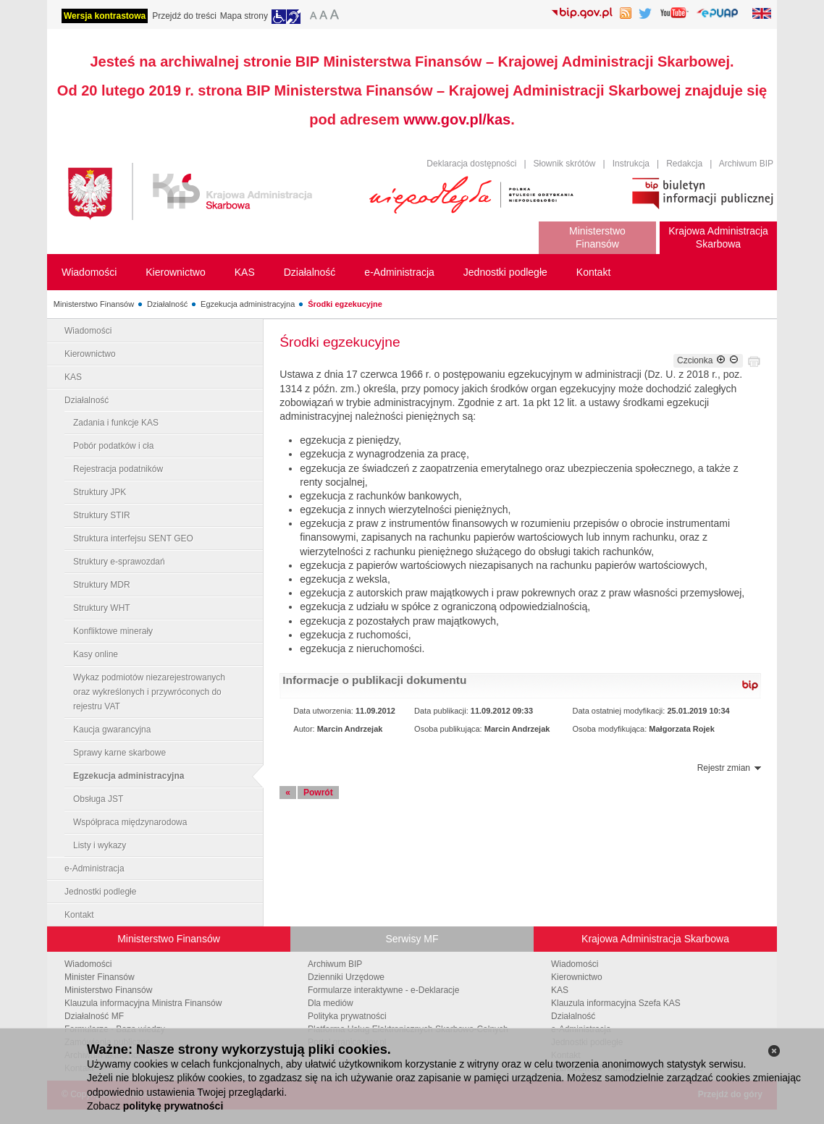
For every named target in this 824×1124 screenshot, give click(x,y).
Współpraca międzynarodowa (130, 822)
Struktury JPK (99, 492)
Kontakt (79, 915)
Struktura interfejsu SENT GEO (133, 538)
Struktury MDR (101, 585)
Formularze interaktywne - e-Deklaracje (383, 990)
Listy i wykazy (99, 845)
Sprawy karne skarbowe (119, 753)
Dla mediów (330, 1003)
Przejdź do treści (184, 16)
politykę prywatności (173, 1106)
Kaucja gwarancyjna (112, 729)
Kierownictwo (90, 354)
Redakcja (684, 164)
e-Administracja (94, 868)
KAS (73, 377)
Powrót (318, 792)
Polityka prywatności (347, 1016)
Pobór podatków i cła (113, 446)
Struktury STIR (101, 515)
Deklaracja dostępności (471, 164)
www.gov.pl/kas (456, 119)
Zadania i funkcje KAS (116, 423)
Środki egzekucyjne (345, 304)
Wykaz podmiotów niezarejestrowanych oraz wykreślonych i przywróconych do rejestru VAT (149, 691)
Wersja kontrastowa (105, 16)
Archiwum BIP (746, 164)
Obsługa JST (98, 799)
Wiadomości (88, 331)
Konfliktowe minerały (113, 631)
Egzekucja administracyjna (248, 304)
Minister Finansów (99, 977)
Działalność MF (94, 1016)
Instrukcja (631, 164)
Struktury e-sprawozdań (119, 562)
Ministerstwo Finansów (94, 304)
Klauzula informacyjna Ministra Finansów (143, 1003)
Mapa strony (244, 16)
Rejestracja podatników (118, 469)
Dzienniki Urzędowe (346, 977)
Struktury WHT (101, 608)
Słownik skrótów (565, 164)
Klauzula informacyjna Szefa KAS (616, 1003)
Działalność (167, 304)
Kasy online (95, 654)
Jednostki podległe (100, 892)
